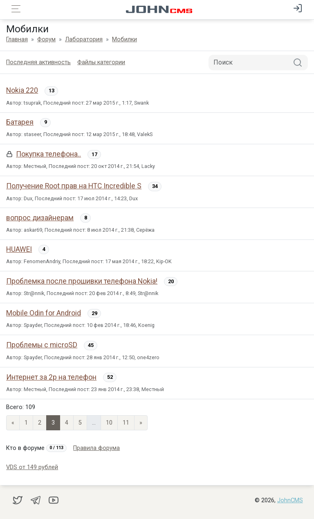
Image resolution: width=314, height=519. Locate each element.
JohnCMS (290, 500)
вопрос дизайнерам (40, 218)
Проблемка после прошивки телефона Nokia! (81, 281)
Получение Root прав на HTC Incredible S (73, 186)
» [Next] (140, 422)
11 (126, 422)
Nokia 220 (22, 90)
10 (109, 422)
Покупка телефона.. (48, 154)
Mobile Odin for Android (43, 313)
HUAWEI (19, 249)
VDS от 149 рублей (32, 467)
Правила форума (96, 448)
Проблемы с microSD (41, 345)
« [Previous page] (12, 422)
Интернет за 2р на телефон (51, 377)
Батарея (20, 122)
